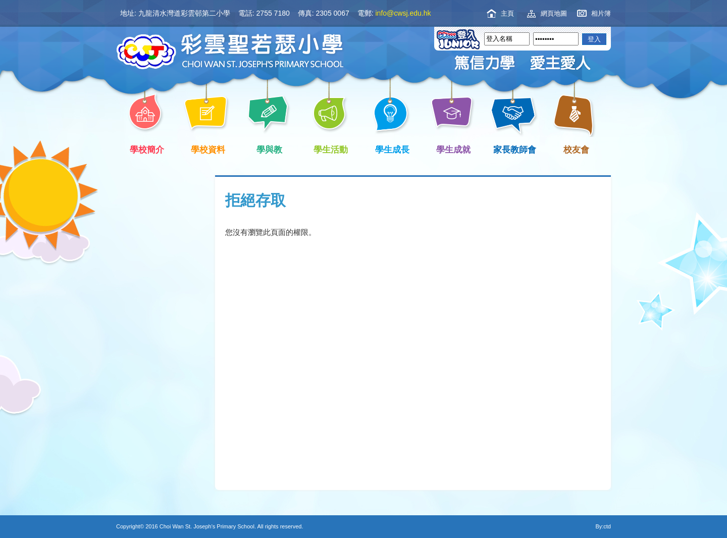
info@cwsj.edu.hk (403, 13)
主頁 (507, 13)
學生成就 (452, 148)
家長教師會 (513, 148)
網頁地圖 (554, 13)
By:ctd (603, 526)
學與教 (267, 148)
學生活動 (329, 148)
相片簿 (601, 13)
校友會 (574, 148)
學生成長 (390, 148)
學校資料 (206, 148)
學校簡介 (145, 148)
